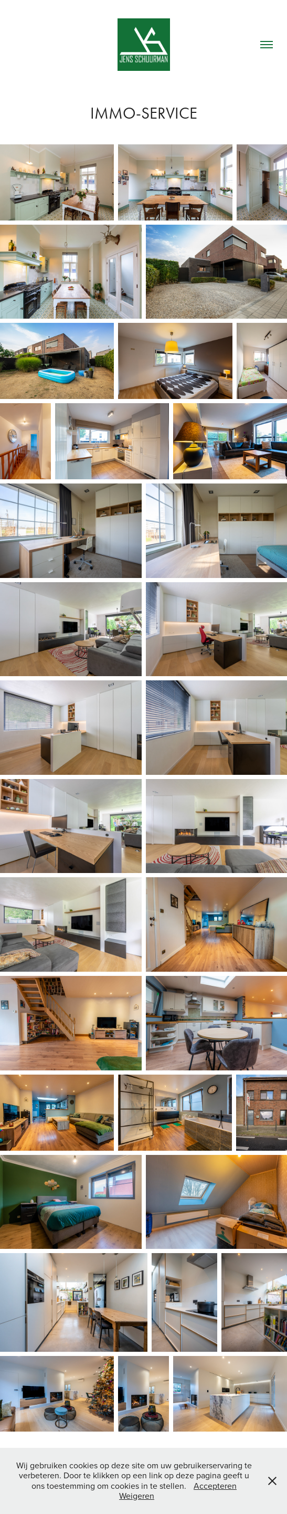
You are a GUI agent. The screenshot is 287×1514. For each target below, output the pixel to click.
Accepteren (215, 1485)
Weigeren (136, 1495)
